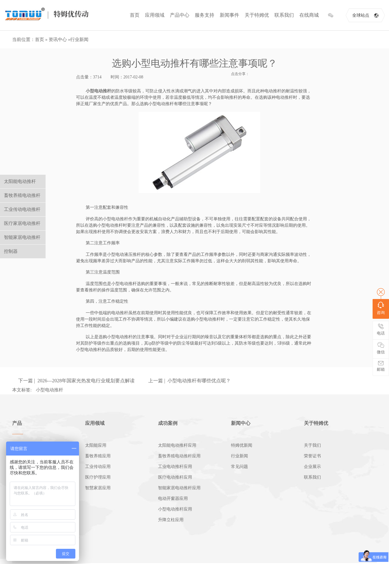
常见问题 (239, 466)
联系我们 (284, 15)
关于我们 (312, 445)
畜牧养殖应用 (98, 456)
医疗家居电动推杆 (22, 223)
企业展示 (312, 466)
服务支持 (204, 15)
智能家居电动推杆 (22, 237)
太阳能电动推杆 (20, 181)
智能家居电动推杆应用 (179, 488)
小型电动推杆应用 (175, 509)
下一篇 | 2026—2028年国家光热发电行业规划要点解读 (76, 380)
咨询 (381, 308)
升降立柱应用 (171, 520)
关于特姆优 (257, 15)
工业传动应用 (98, 466)
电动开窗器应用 (173, 498)
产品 (17, 423)
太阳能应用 (95, 445)
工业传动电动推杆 (22, 209)
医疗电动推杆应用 (175, 477)
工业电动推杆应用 (175, 466)
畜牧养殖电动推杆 (22, 195)
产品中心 (179, 15)
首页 (134, 15)
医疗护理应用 (98, 477)
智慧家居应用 (98, 488)
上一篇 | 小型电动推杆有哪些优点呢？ (189, 380)
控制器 (11, 251)
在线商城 (309, 15)
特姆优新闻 (241, 445)
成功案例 (167, 423)
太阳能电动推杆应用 (177, 445)
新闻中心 (240, 423)
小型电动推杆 (98, 91)
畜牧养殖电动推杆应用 (179, 456)
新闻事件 (229, 15)
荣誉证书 (312, 456)
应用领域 (154, 15)
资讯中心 (58, 39)
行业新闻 (79, 39)
